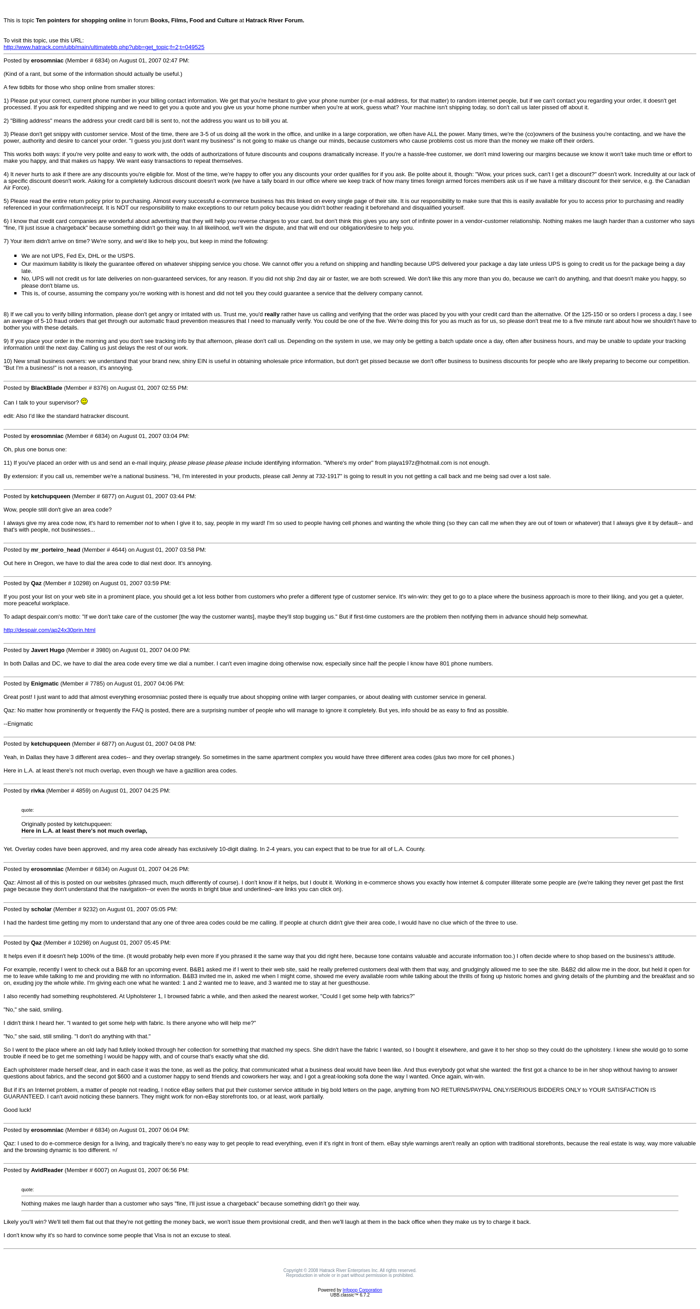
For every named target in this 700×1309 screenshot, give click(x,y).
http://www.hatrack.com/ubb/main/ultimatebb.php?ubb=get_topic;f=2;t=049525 (104, 47)
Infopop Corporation (362, 1290)
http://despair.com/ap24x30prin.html (50, 630)
